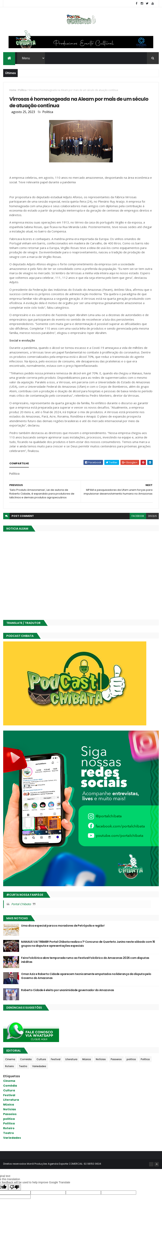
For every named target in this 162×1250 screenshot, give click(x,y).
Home (12, 90)
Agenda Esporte (58, 1164)
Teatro (23, 1066)
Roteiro (9, 1066)
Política (22, 90)
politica (131, 1059)
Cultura (41, 1059)
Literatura (71, 1059)
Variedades (39, 1066)
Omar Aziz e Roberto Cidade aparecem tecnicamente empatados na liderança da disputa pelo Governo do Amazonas (86, 976)
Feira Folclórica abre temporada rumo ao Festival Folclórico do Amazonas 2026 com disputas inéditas (85, 960)
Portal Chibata (21, 904)
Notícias (101, 1059)
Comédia (26, 1059)
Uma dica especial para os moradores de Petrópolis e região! (62, 926)
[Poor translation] (14, 1187)
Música (86, 1059)
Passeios (116, 1059)
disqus (152, 516)
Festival (55, 1059)
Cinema (10, 1059)
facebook (138, 516)
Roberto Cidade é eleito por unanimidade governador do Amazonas (67, 990)
